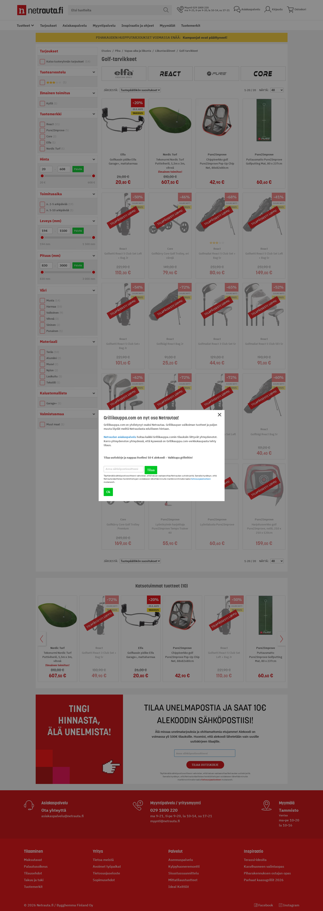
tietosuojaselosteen (201, 478)
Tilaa (151, 470)
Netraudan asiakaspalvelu (120, 437)
